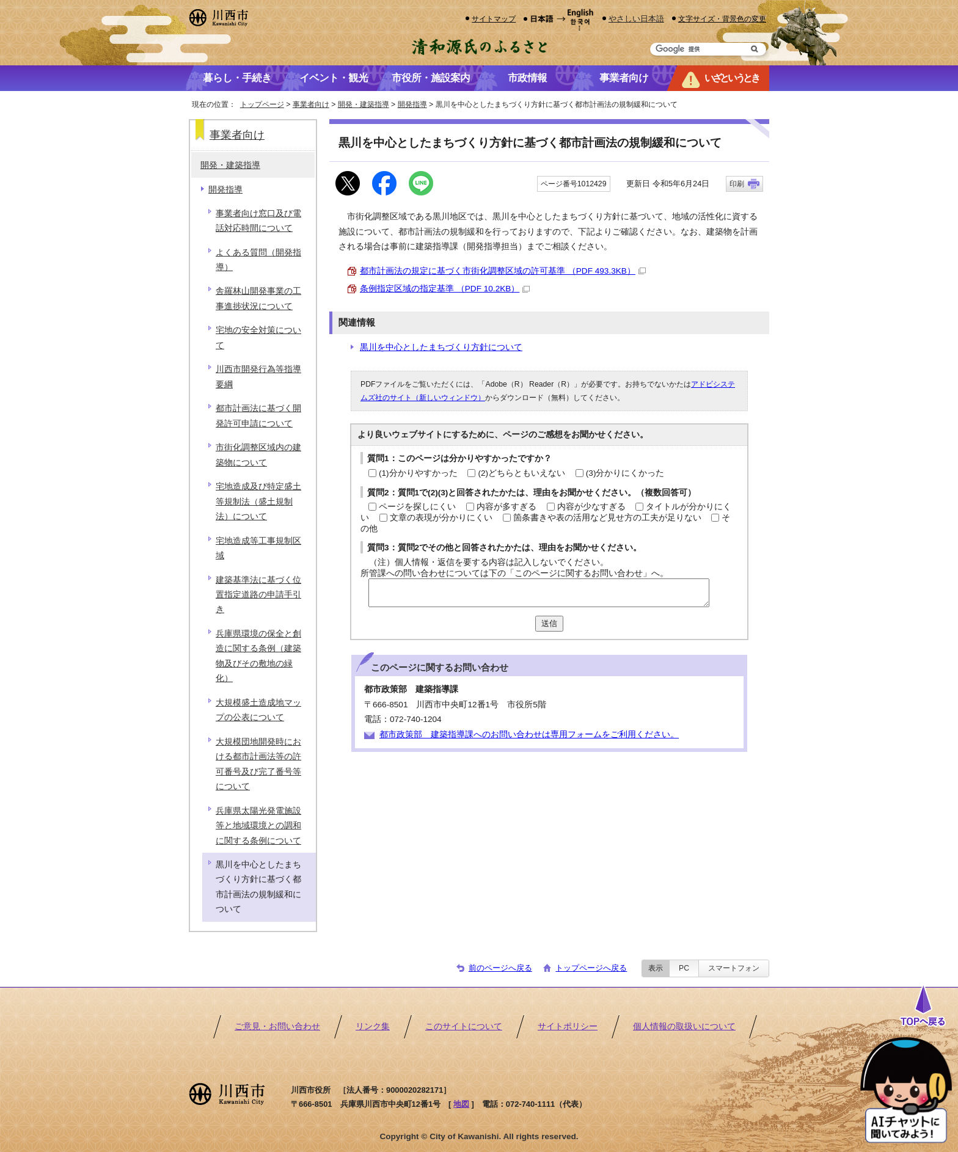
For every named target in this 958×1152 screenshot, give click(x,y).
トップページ (262, 104)
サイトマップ (494, 19)
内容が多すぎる (506, 506)
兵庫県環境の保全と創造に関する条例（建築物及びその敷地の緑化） (258, 656)
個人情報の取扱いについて (684, 1026)
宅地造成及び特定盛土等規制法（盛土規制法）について (258, 501)
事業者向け (311, 104)
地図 (461, 1104)
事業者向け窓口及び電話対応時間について (258, 221)
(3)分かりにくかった (625, 473)
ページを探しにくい (417, 506)
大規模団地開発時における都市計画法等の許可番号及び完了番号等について (258, 764)
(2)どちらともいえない (521, 473)
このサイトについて (463, 1026)
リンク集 (373, 1026)
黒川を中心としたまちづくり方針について (441, 347)
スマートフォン (733, 968)
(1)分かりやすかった (418, 473)
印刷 (736, 184)
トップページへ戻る (591, 967)
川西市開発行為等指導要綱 (258, 376)
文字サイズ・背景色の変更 (722, 19)
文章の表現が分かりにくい (441, 517)
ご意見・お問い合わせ (277, 1026)
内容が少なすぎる (591, 506)
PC (684, 968)
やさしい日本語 (636, 18)
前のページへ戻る (500, 967)
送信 (549, 623)
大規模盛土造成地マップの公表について (258, 710)
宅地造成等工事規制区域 (258, 548)
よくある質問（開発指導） (258, 260)
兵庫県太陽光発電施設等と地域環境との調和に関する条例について (258, 825)
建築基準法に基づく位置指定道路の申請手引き (258, 594)
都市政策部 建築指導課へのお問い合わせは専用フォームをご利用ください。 (529, 734)
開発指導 (412, 104)
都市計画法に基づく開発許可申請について (258, 416)
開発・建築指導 (363, 104)
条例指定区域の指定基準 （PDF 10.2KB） (445, 288)
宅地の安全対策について (258, 337)
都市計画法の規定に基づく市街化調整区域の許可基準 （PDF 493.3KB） (503, 270)
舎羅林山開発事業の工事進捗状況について (258, 298)
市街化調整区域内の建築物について (258, 455)
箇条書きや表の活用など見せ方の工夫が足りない (607, 517)
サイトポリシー (568, 1026)
